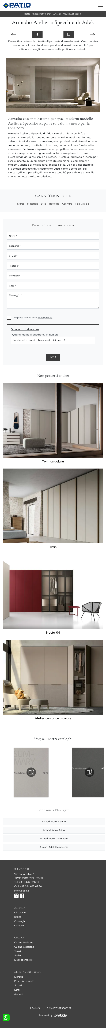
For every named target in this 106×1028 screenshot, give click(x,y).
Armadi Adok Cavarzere (54, 838)
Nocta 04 (53, 632)
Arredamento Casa (41, 14)
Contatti (19, 925)
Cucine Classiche (24, 946)
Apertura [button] (67, 203)
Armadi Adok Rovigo (54, 821)
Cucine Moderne (23, 942)
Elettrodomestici (23, 959)
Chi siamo (20, 912)
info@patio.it (21, 890)
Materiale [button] (32, 203)
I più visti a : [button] (82, 203)
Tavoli (17, 951)
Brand (17, 916)
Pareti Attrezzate (24, 981)
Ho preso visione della (33, 317)
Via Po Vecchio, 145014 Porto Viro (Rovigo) (29, 875)
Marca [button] (20, 203)
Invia (53, 357)
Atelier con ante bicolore (53, 718)
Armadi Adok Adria (54, 830)
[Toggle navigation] (100, 5)
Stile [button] (43, 203)
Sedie (17, 955)
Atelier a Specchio (72, 14)
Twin (53, 547)
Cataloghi (19, 921)
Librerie (18, 976)
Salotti (18, 985)
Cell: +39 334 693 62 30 (28, 886)
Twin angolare (53, 461)
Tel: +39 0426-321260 (26, 882)
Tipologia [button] (54, 203)
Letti (17, 989)
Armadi (57, 14)
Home (27, 14)
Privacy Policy (45, 317)
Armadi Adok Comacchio (54, 847)
